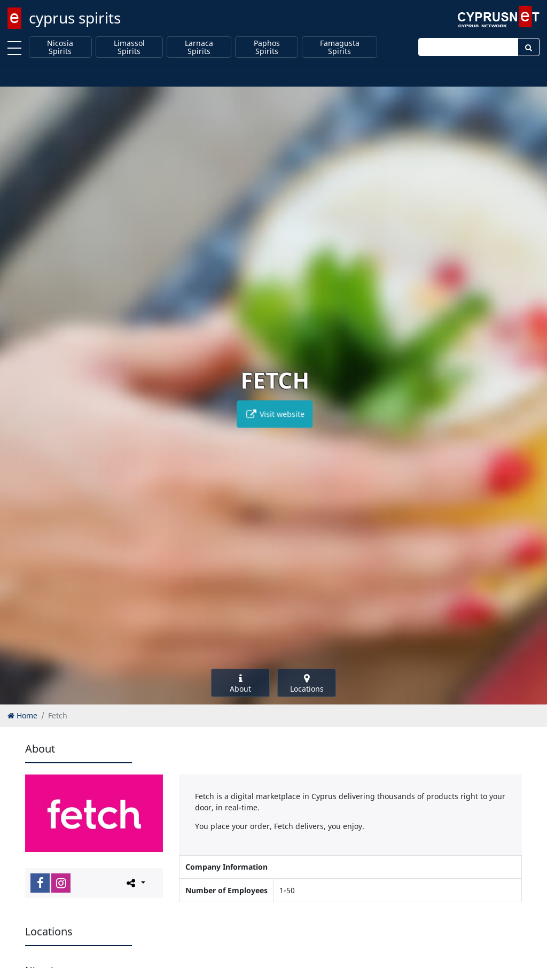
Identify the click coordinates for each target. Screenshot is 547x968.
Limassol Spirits (129, 47)
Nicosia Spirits (60, 47)
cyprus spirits (75, 17)
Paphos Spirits (267, 47)
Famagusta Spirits (340, 47)
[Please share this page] (135, 882)
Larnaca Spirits (199, 47)
